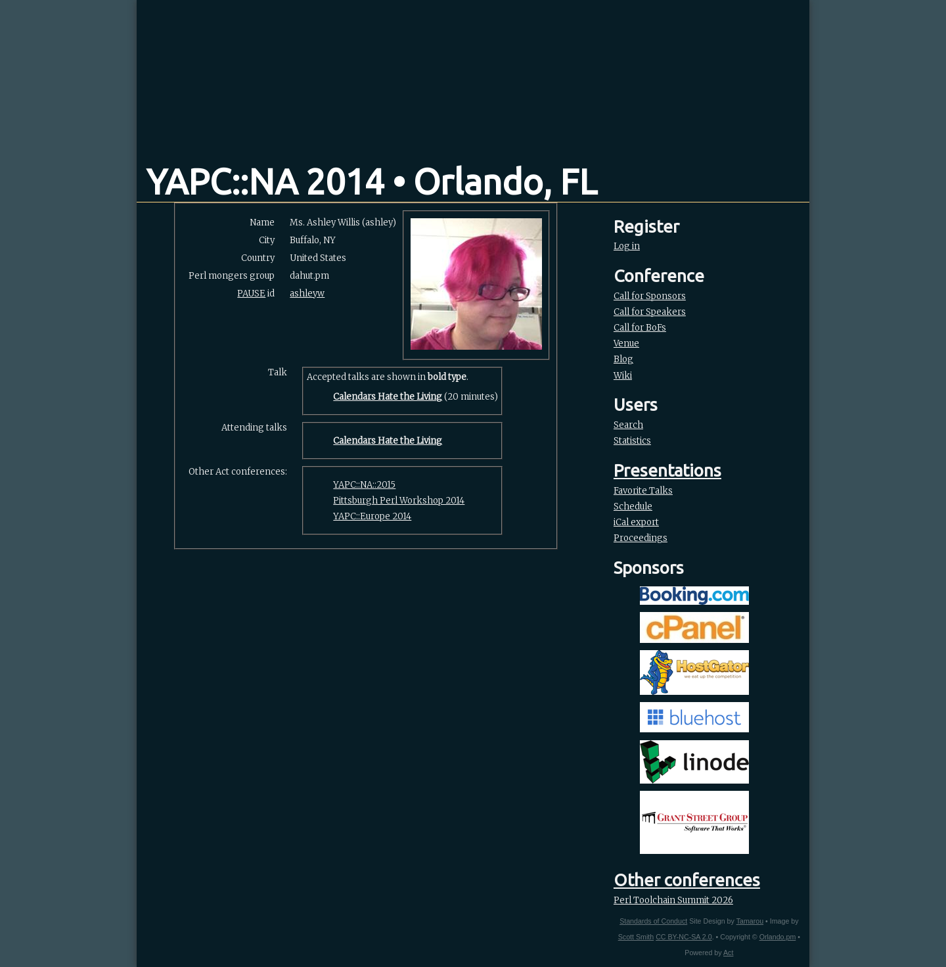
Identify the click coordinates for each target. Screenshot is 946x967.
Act (728, 952)
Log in (627, 246)
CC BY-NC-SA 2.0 (683, 937)
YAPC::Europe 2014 (372, 516)
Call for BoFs (640, 327)
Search (628, 425)
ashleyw (307, 293)
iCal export (636, 522)
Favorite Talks (643, 490)
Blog (623, 359)
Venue (626, 343)
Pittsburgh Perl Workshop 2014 (398, 500)
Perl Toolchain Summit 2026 (673, 900)
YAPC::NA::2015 (364, 484)
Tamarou (749, 921)
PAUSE (251, 293)
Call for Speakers (650, 312)
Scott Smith (636, 937)
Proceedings (640, 538)
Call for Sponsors (650, 296)
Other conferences (687, 879)
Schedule (633, 506)
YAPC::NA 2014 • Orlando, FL (371, 181)
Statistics (632, 440)
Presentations (667, 470)
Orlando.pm (777, 937)
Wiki (623, 375)
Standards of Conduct (653, 921)
